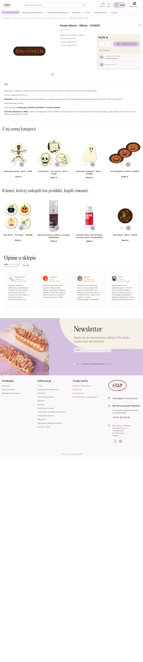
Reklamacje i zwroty (45, 408)
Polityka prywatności (45, 416)
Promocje (6, 386)
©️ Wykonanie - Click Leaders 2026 (71, 454)
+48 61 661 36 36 (121, 417)
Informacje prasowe (45, 397)
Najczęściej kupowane (11, 393)
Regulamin (42, 419)
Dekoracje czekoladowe (21, 18)
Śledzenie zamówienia (82, 386)
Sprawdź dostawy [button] (111, 58)
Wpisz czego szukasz (33, 5)
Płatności (41, 401)
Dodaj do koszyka (126, 44)
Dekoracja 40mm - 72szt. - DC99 (18, 171)
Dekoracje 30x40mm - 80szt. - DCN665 (89, 172)
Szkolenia (41, 393)
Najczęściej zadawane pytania (49, 423)
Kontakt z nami (43, 427)
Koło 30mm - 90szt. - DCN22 (125, 235)
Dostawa (41, 404)
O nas (39, 386)
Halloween (63, 18)
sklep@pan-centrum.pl (125, 398)
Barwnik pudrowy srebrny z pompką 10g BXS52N (54, 236)
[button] (119, 5)
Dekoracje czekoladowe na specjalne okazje (44, 18)
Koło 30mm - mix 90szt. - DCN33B (17, 235)
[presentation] (89, 359)
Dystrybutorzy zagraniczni (48, 389)
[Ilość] (105, 44)
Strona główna (6, 18)
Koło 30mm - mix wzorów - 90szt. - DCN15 (54, 172)
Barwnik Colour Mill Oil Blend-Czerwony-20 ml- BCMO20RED (89, 236)
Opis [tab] (6, 84)
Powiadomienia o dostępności (85, 397)
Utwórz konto (78, 393)
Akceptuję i (94, 364)
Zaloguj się (77, 389)
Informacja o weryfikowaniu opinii (51, 412)
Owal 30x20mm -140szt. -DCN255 (124, 171)
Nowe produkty (8, 389)
